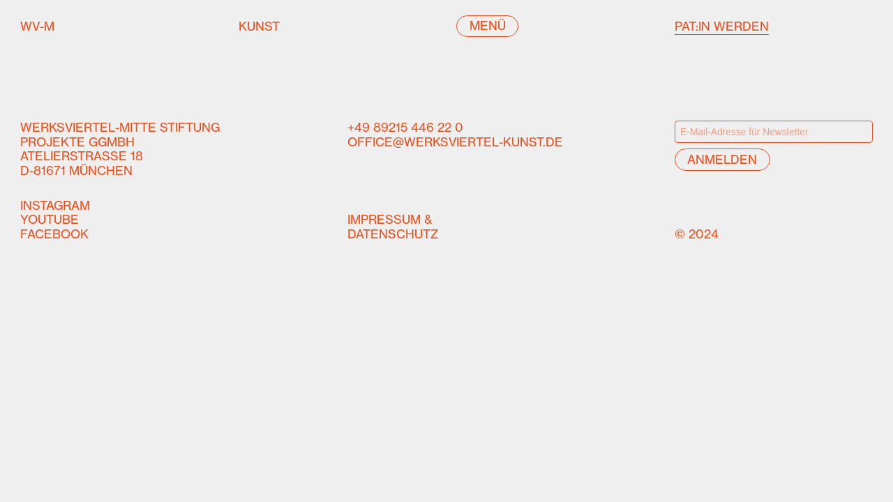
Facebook (54, 234)
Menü (488, 25)
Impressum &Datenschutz (393, 227)
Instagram (55, 205)
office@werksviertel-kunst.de (455, 142)
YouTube (49, 219)
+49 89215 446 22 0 (405, 127)
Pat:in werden (722, 26)
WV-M (51, 26)
